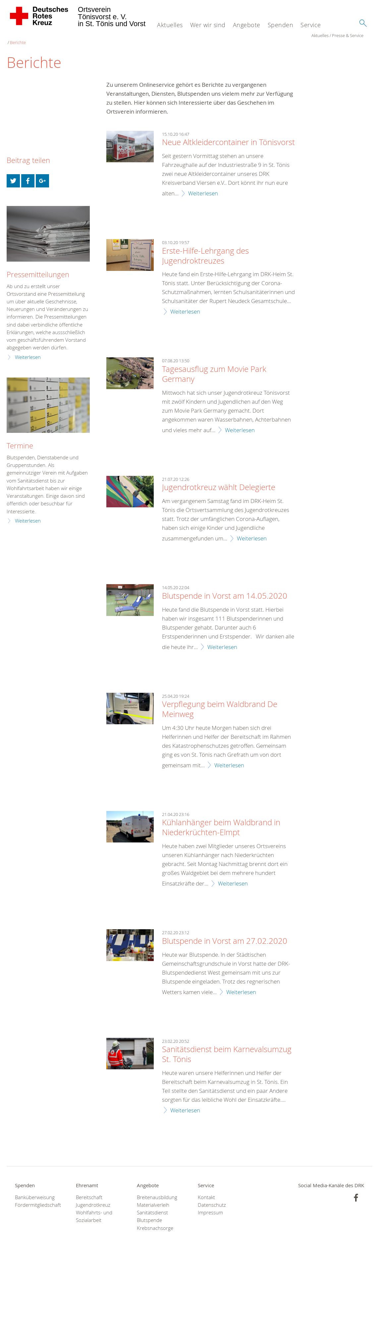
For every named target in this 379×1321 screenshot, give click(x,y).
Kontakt (206, 1191)
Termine (20, 439)
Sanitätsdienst (152, 1206)
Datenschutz (212, 1199)
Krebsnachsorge (155, 1222)
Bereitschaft (89, 1191)
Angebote (246, 25)
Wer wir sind (208, 25)
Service (310, 25)
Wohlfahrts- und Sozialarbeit (94, 1210)
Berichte (70, 36)
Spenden (281, 25)
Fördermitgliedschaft (37, 1199)
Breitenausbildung (157, 1191)
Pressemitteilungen (38, 268)
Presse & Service (43, 36)
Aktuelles (170, 25)
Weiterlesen (203, 187)
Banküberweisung (35, 1191)
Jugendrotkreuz (93, 1199)
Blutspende (149, 1214)
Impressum (210, 1206)
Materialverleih (153, 1199)
